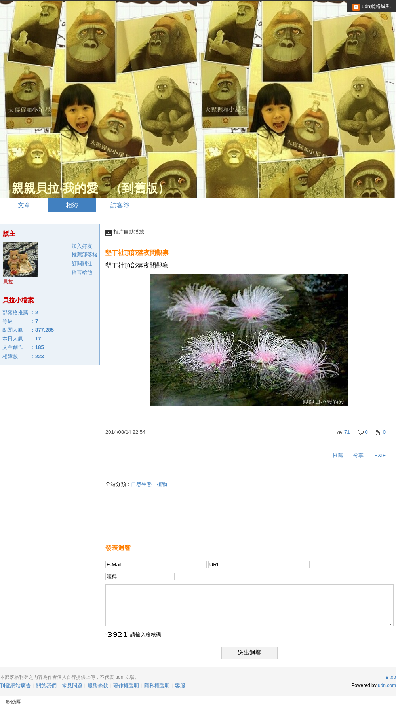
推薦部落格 (84, 255)
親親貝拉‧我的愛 (55, 188)
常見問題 (72, 686)
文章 (24, 205)
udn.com (387, 685)
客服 (180, 686)
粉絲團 (13, 702)
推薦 (338, 455)
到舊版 (140, 188)
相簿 (72, 205)
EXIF (380, 455)
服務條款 (98, 686)
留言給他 (82, 272)
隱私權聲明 (157, 686)
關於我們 (46, 686)
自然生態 (141, 484)
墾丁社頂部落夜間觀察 (137, 252)
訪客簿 (119, 205)
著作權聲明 (126, 686)
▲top (390, 677)
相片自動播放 (128, 232)
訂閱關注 (82, 263)
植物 (162, 484)
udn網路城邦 (376, 6)
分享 (358, 455)
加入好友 (82, 246)
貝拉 (8, 282)
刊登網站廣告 (15, 686)
